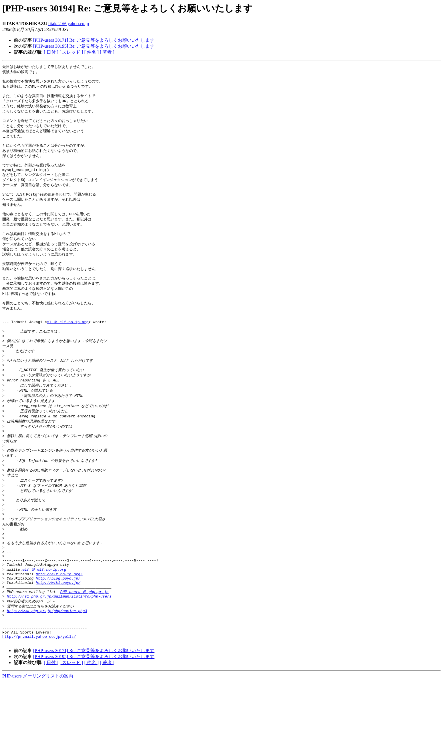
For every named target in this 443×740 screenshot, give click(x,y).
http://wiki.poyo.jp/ (58, 632)
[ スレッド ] (71, 52)
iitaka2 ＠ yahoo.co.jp (68, 23)
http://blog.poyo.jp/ (58, 627)
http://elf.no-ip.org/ (59, 622)
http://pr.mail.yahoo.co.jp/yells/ (39, 694)
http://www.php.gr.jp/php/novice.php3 (47, 664)
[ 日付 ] (51, 52)
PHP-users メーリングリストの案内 (37, 734)
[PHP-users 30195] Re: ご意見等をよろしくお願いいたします (93, 46)
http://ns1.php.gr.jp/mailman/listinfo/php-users (59, 648)
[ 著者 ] (107, 52)
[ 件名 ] (91, 52)
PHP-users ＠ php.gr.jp (84, 642)
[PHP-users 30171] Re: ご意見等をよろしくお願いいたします (93, 40)
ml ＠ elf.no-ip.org (68, 344)
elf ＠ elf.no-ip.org (44, 616)
